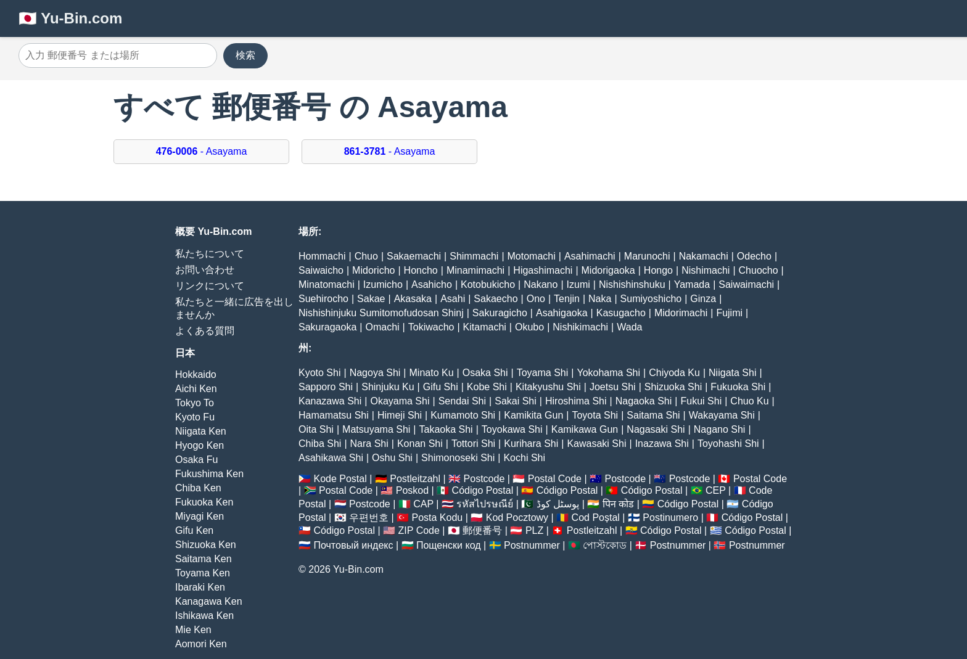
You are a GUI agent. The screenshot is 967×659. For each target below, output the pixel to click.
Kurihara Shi (531, 443)
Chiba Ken (198, 488)
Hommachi (321, 256)
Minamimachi (475, 270)
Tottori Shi (473, 443)
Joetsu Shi (613, 387)
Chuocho (758, 270)
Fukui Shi (701, 401)
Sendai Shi (462, 401)
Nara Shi (369, 443)
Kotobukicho (488, 284)
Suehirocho (323, 298)
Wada (629, 327)
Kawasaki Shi (596, 443)
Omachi (382, 327)
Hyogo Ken (199, 445)
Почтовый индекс (353, 545)
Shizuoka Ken (205, 544)
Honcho (421, 270)
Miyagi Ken (199, 516)
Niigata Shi (732, 372)
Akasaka (413, 298)
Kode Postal (339, 478)
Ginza (703, 298)
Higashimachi (542, 270)
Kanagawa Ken (208, 601)
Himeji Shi (399, 415)
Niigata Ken (200, 431)
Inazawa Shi (662, 443)
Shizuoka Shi (673, 387)
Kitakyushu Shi (548, 387)
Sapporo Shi (325, 387)
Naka (599, 298)
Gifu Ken (194, 530)
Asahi (452, 298)
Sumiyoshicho (651, 298)
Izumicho (383, 284)
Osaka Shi (485, 372)
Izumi (578, 284)
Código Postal (483, 490)
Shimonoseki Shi (458, 457)
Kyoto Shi (319, 372)
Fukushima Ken (209, 474)
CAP (423, 504)
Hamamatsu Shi (333, 415)
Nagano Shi (720, 429)
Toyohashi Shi (728, 443)
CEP (716, 490)
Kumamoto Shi (462, 415)
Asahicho (431, 284)
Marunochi (647, 256)
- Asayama (201, 151)
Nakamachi (703, 256)
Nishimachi (705, 270)
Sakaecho (495, 298)
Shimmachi (474, 256)
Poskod (412, 490)
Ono (536, 298)
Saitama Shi (653, 415)
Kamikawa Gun (585, 429)
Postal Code (555, 478)
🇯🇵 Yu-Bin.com (70, 18)
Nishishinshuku (632, 284)
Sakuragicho (499, 313)
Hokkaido (195, 374)
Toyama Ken (202, 573)
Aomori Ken (201, 644)
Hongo (658, 270)
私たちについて (209, 253)
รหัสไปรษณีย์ (484, 504)
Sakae (371, 298)
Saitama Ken (203, 559)
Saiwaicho (321, 270)
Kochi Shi (524, 457)
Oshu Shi (392, 457)
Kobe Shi (487, 387)
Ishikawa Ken (204, 615)
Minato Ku (431, 372)
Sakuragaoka (327, 327)
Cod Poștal (596, 517)
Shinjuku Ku (387, 387)
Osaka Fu (196, 459)
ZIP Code (419, 530)
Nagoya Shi (375, 372)
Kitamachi (484, 327)
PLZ (534, 530)
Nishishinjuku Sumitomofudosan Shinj (381, 313)
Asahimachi (589, 256)
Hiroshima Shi (576, 401)
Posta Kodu (437, 517)
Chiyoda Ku (674, 372)
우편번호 (369, 517)
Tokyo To (194, 403)
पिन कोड (618, 504)
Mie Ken (193, 629)
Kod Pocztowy (517, 517)
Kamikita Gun (533, 415)
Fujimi (729, 313)
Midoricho (373, 270)
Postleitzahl (415, 478)
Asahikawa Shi (330, 457)
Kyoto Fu (195, 417)
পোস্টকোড (605, 545)
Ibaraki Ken (200, 587)
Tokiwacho (431, 327)
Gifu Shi (440, 387)
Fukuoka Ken (204, 502)
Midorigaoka (608, 270)
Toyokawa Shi (512, 429)
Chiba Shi (319, 443)
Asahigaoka (562, 313)
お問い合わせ (204, 269)
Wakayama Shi (722, 415)
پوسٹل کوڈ (558, 504)
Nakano (541, 284)
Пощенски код (448, 545)
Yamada (692, 284)
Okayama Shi (399, 401)
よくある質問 (204, 330)
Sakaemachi (414, 256)
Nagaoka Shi (643, 401)
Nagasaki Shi (656, 429)
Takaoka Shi (446, 429)
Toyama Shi (543, 372)
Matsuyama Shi (376, 429)
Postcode (484, 478)
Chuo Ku (749, 401)
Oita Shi (316, 429)
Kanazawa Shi (329, 401)
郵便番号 (482, 530)
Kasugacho (621, 313)
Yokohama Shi (608, 372)
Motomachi (532, 256)
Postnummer (532, 545)
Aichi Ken (196, 388)
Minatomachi (326, 284)
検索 (245, 55)
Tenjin (567, 298)
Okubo (529, 327)
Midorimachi (680, 313)
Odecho (754, 256)
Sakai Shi (516, 401)
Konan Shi (420, 443)
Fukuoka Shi (737, 387)
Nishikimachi (580, 327)
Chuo (366, 256)
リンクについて (209, 285)
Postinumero (670, 517)
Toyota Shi (595, 415)
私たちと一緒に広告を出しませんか (234, 308)
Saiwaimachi (746, 284)
